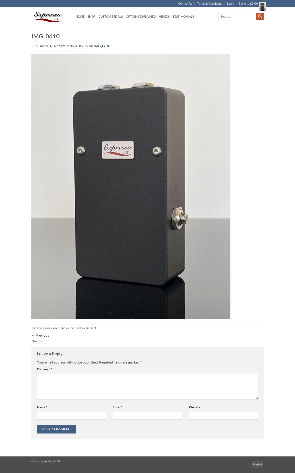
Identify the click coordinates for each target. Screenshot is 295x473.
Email (118, 407)
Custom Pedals (111, 16)
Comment (44, 369)
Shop (92, 16)
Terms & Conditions (209, 3)
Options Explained (141, 16)
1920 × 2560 (80, 46)
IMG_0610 (102, 46)
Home (80, 16)
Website (194, 407)
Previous (40, 335)
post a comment (86, 328)
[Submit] (260, 16)
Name (42, 407)
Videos (164, 16)
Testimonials (183, 16)
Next (37, 341)
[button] (230, 3)
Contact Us (185, 3)
